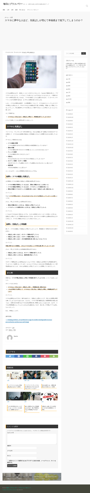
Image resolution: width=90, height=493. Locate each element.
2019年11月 (70, 224)
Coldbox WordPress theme (9, 489)
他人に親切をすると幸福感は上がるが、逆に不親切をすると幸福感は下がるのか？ (32, 409)
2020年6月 (70, 201)
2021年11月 (70, 144)
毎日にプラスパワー (12, 487)
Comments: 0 (32, 52)
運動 (4, 9)
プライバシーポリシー (33, 9)
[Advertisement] (45, 38)
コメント (10, 432)
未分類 (69, 99)
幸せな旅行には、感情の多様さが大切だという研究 (49, 386)
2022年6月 (70, 124)
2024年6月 (70, 114)
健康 (16, 9)
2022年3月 (70, 131)
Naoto (25, 52)
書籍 (69, 95)
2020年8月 (70, 194)
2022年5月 (70, 127)
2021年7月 (70, 157)
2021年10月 (70, 147)
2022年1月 (70, 137)
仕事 (12, 9)
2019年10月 (70, 228)
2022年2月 (70, 134)
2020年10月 (70, 187)
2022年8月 (70, 120)
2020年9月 (70, 191)
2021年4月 (70, 167)
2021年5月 (70, 164)
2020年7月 (70, 198)
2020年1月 (70, 218)
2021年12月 (70, 141)
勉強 (69, 89)
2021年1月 (70, 177)
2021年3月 (70, 171)
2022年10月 (70, 117)
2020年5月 (70, 204)
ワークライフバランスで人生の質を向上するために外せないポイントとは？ (32, 386)
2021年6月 (70, 161)
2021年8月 (70, 154)
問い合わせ (22, 9)
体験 (69, 82)
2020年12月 (70, 181)
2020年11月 (70, 184)
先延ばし (11, 330)
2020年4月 (70, 208)
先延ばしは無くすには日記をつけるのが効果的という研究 (49, 408)
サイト (9, 455)
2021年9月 (70, 151)
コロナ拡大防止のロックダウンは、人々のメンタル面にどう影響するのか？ (15, 408)
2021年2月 (70, 174)
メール (9, 450)
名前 (9, 445)
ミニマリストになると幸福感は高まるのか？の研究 (15, 386)
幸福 (14, 330)
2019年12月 (70, 221)
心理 (8, 9)
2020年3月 (70, 211)
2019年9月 (70, 231)
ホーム (6, 17)
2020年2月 (70, 214)
